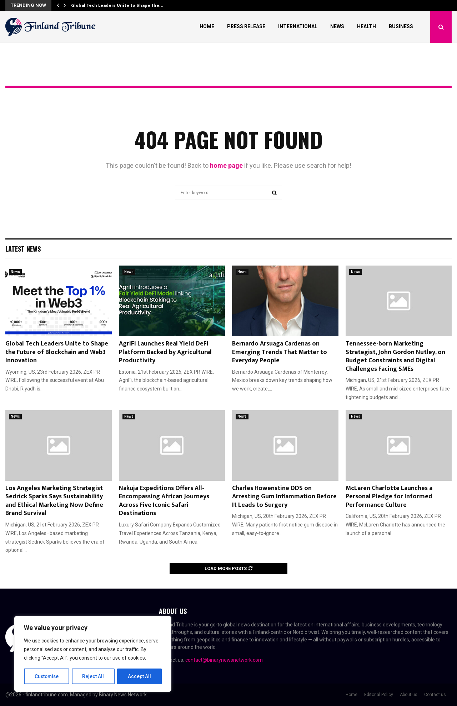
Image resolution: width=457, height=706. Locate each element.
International (297, 26)
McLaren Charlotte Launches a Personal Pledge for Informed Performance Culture (389, 496)
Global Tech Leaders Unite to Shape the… (117, 5)
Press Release (246, 26)
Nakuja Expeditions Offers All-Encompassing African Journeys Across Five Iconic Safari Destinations (164, 501)
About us (408, 694)
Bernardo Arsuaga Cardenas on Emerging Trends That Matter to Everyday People (279, 352)
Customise (47, 676)
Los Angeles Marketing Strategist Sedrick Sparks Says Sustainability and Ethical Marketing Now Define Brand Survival (54, 501)
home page (226, 165)
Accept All (139, 676)
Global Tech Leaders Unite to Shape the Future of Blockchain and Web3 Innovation (56, 352)
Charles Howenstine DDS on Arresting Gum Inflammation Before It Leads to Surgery (284, 496)
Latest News (23, 248)
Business (401, 26)
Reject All (94, 676)
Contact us (435, 694)
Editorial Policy (378, 694)
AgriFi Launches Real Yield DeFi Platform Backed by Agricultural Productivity (165, 352)
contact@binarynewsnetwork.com (224, 660)
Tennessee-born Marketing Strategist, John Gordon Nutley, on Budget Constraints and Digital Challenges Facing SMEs (395, 356)
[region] (92, 654)
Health (366, 26)
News (337, 26)
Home (207, 26)
